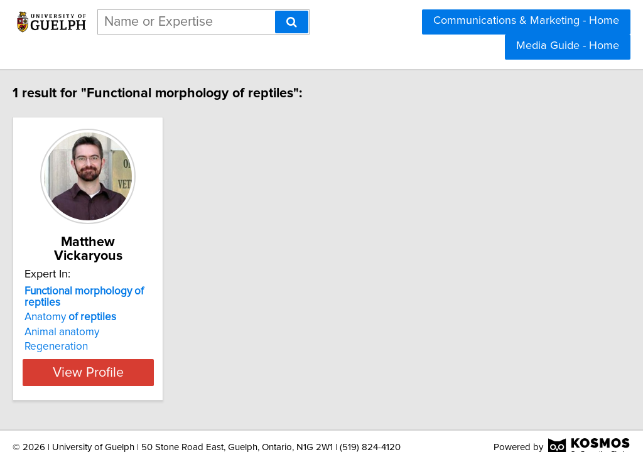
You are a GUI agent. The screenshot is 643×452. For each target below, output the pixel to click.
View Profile (130, 347)
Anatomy (97, 292)
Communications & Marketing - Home (526, 20)
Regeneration (82, 321)
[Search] (291, 22)
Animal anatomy (88, 307)
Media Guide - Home (567, 45)
